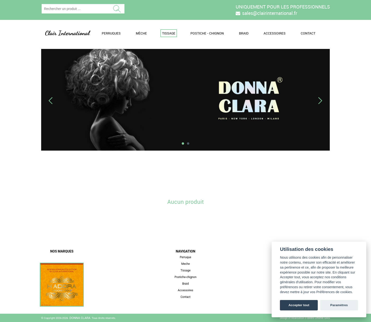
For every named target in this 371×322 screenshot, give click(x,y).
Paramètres (339, 305)
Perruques (111, 33)
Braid (243, 33)
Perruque (185, 257)
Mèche (141, 33)
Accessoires (275, 33)
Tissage (168, 33)
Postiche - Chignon (207, 33)
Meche (185, 263)
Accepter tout (298, 305)
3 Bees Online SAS (317, 318)
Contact (308, 33)
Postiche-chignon (186, 277)
